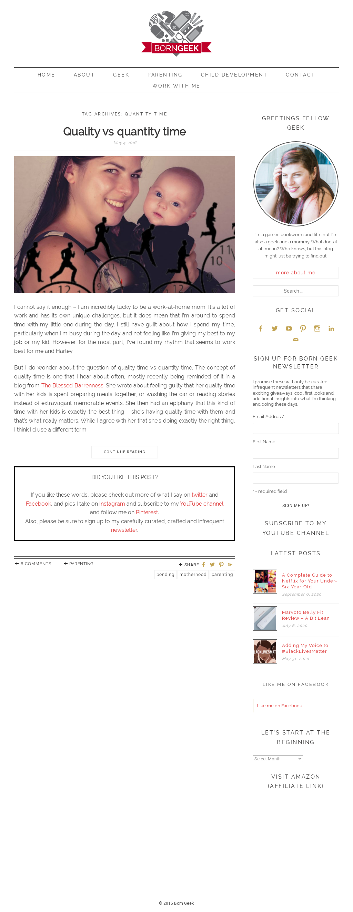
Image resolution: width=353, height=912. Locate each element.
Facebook (38, 503)
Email (296, 339)
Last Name (264, 466)
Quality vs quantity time (124, 131)
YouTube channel (201, 503)
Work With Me (176, 86)
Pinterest (147, 512)
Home (47, 75)
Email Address (268, 416)
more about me (295, 272)
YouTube (289, 328)
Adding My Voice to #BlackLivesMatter (305, 648)
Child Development (234, 75)
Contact (300, 75)
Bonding (165, 574)
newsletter (124, 530)
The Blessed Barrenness (72, 385)
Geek (121, 75)
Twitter (275, 328)
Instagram (112, 503)
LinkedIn (331, 328)
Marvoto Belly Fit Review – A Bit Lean (306, 615)
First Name (264, 441)
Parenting (165, 75)
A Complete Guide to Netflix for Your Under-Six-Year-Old (309, 580)
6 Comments (36, 563)
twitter (200, 495)
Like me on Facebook (296, 684)
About (84, 75)
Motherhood (193, 574)
